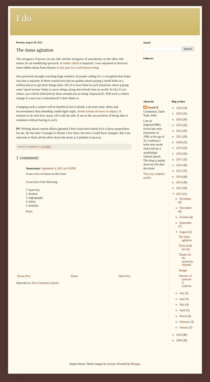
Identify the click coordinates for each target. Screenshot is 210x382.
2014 (179, 176)
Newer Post (23, 276)
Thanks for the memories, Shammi (186, 259)
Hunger (183, 270)
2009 (179, 340)
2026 (179, 107)
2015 (179, 170)
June (182, 298)
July (182, 293)
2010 (179, 334)
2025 (179, 113)
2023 (179, 125)
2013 (179, 182)
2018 (179, 153)
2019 (179, 148)
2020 (179, 142)
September (186, 222)
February (185, 321)
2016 (179, 165)
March (184, 316)
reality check (71, 63)
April (183, 310)
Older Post (124, 276)
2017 (179, 159)
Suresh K (153, 107)
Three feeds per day (185, 247)
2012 (179, 188)
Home (74, 276)
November (185, 207)
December (185, 198)
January (184, 327)
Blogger (135, 363)
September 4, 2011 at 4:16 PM (59, 168)
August (184, 231)
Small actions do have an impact (97, 111)
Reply (29, 211)
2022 (179, 130)
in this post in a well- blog (77, 67)
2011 (179, 193)
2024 (179, 119)
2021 (179, 136)
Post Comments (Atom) (45, 282)
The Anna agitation (185, 238)
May (182, 304)
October (184, 217)
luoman (111, 363)
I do (24, 18)
